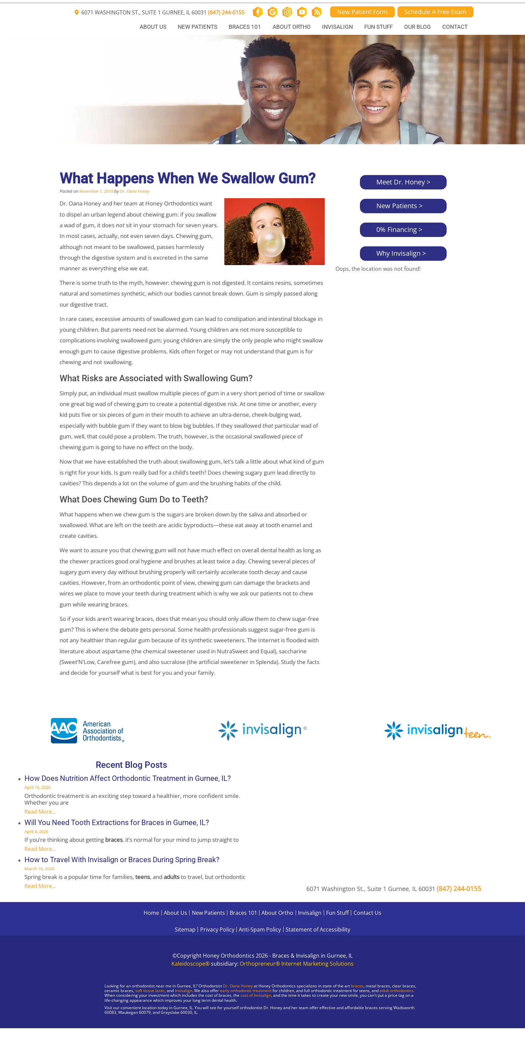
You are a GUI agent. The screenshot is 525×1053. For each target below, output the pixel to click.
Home (151, 912)
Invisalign (337, 26)
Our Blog (417, 26)
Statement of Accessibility (318, 929)
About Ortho (292, 26)
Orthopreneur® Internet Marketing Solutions (297, 963)
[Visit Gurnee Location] (57, 1029)
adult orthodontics (397, 990)
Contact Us (367, 912)
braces (357, 986)
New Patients (197, 26)
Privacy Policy (217, 929)
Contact (455, 26)
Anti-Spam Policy (260, 929)
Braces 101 (245, 26)
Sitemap (185, 929)
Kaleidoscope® (190, 963)
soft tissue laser (150, 990)
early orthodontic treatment (246, 990)
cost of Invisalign (255, 995)
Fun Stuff (378, 26)
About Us (153, 26)
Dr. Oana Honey (134, 191)
